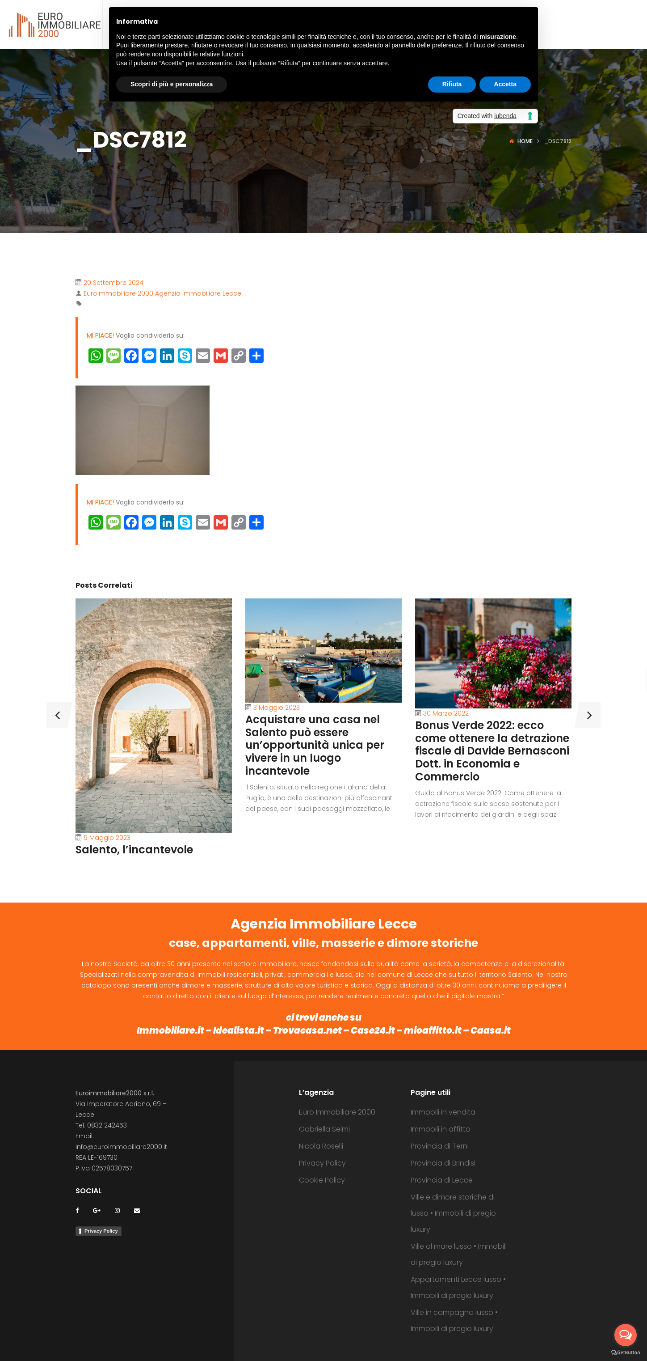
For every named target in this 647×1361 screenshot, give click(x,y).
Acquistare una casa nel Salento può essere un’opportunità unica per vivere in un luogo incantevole (314, 745)
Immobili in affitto (441, 1129)
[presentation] (51, 714)
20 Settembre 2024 (113, 282)
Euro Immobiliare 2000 (337, 1112)
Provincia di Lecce (442, 1180)
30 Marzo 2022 (446, 713)
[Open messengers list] (625, 1335)
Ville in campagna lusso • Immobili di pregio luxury (454, 1320)
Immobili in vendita (443, 1112)
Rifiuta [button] (452, 84)
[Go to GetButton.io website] (625, 1352)
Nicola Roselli (321, 1146)
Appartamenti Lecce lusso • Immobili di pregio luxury (458, 1287)
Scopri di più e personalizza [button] (171, 84)
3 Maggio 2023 (276, 707)
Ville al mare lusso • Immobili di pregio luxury (459, 1254)
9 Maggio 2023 (107, 837)
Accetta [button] (505, 84)
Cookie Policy (322, 1180)
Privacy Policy (101, 1231)
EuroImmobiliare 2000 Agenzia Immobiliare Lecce (162, 293)
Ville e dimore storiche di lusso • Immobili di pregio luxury (453, 1213)
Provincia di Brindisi (443, 1163)
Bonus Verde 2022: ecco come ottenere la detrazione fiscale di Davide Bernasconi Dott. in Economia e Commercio (492, 751)
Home (525, 141)
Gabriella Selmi (324, 1129)
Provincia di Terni (440, 1146)
